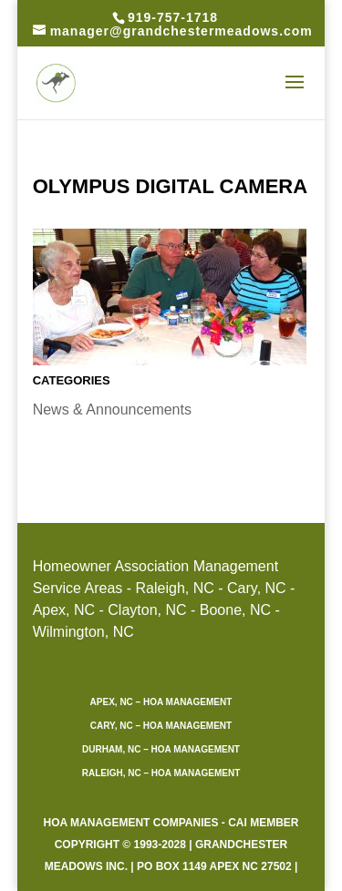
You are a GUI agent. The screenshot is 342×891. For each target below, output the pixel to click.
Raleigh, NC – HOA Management (161, 773)
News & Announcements (112, 409)
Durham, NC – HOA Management (161, 749)
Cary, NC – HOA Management (161, 726)
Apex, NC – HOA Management (161, 702)
